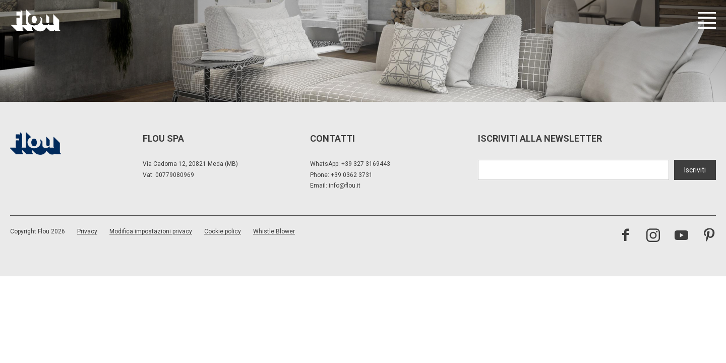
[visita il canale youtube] (681, 236)
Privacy (87, 231)
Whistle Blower (274, 231)
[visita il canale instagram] (653, 236)
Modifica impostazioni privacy (150, 231)
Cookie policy (222, 231)
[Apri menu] (707, 20)
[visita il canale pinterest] (709, 236)
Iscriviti (695, 170)
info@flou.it (344, 185)
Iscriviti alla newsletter (540, 138)
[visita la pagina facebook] (625, 236)
